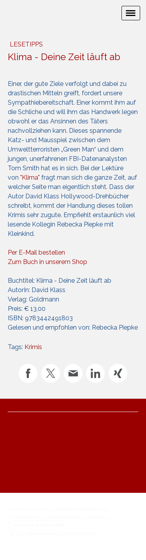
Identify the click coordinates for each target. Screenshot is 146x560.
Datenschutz (24, 516)
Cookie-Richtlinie (63, 516)
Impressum (23, 508)
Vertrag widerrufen (39, 524)
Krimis (33, 347)
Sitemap (97, 516)
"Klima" (30, 177)
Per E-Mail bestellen (36, 252)
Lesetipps (26, 44)
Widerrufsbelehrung (80, 508)
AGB (46, 508)
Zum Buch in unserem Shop (47, 262)
